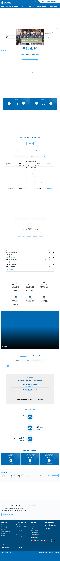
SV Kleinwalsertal (14, 259)
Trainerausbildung (19, 528)
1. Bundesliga (33, 524)
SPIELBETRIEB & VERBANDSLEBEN (28, 6)
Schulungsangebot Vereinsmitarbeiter (20, 530)
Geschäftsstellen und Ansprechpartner (5, 527)
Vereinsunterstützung (5, 531)
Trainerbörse (18, 534)
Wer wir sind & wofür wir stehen (7, 524)
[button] (2, 51)
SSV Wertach (13, 257)
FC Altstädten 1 (13, 254)
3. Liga (32, 528)
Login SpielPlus (19, 536)
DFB (5, 552)
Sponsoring (3, 529)
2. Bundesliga (33, 526)
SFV (2, 552)
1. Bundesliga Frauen (35, 532)
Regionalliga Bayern (35, 530)
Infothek (48, 1)
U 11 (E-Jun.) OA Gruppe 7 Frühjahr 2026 (49, 32)
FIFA (11, 552)
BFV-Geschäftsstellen (20, 532)
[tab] (20, 151)
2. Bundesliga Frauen (35, 534)
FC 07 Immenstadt (14, 252)
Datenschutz (51, 552)
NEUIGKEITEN (17, 6)
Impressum (57, 552)
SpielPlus (43, 1)
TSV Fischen (13, 266)
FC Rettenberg (13, 264)
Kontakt (3, 535)
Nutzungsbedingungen (43, 552)
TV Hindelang (13, 261)
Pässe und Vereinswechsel (21, 526)
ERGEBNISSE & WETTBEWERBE (7, 6)
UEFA (8, 552)
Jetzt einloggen (53, 1)
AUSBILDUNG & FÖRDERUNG (42, 6)
